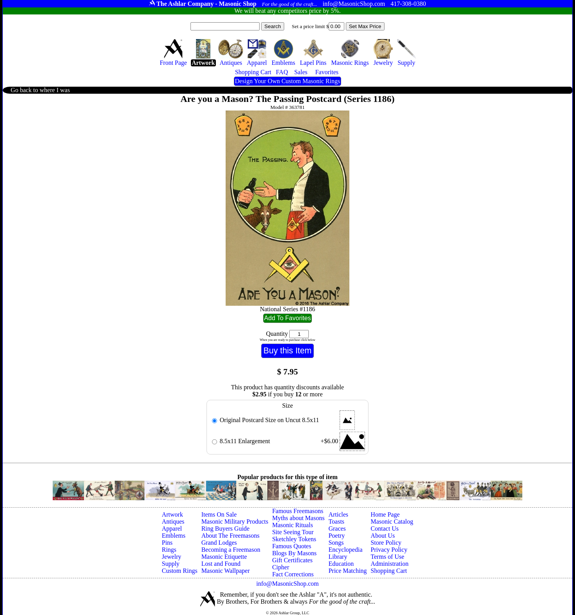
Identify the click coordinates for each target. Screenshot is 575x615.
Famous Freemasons (297, 511)
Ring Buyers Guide (225, 528)
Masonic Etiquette (224, 556)
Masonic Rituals (292, 525)
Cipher (280, 567)
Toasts (336, 521)
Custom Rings (179, 570)
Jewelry (171, 556)
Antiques (173, 521)
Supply (170, 563)
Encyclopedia (345, 549)
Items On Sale (219, 514)
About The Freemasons (230, 535)
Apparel (172, 528)
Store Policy (386, 542)
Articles (338, 514)
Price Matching (347, 570)
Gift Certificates (292, 560)
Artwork (172, 514)
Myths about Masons (298, 518)
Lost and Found (220, 563)
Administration (390, 563)
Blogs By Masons (294, 553)
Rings (169, 549)
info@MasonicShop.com (287, 583)
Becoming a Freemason (230, 549)
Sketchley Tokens (294, 539)
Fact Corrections (292, 574)
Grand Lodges (219, 542)
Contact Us (385, 528)
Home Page (385, 514)
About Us (383, 535)
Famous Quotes (291, 546)
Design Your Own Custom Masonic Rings (287, 81)
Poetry (336, 535)
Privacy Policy (389, 549)
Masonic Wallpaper (225, 570)
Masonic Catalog (392, 521)
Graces (336, 528)
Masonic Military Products (235, 521)
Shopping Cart (389, 570)
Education (341, 563)
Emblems (173, 535)
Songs (336, 542)
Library (337, 556)
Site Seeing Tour (292, 532)
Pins (167, 542)
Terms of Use (387, 556)
